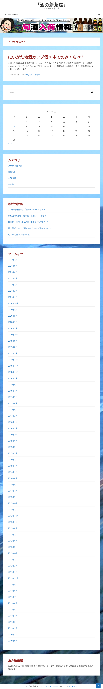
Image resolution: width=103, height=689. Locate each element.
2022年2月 (12, 259)
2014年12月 (13, 472)
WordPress (72, 686)
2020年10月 (13, 303)
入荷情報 (12, 178)
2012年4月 (12, 553)
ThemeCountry (52, 686)
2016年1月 (12, 428)
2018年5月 (12, 384)
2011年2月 (12, 622)
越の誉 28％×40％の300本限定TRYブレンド (29, 222)
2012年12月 (13, 515)
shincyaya (28, 74)
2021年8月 (12, 266)
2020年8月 (12, 309)
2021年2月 (12, 290)
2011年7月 (12, 597)
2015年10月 (13, 434)
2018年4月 (12, 390)
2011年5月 (12, 609)
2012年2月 (12, 565)
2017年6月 (12, 403)
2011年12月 (13, 572)
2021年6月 (12, 272)
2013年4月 (12, 503)
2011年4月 (12, 615)
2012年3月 (12, 559)
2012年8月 (12, 528)
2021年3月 (12, 284)
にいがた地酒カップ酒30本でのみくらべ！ (46, 57)
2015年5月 (12, 447)
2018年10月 (13, 372)
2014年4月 (12, 490)
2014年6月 (12, 478)
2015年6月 (12, 440)
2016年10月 (13, 422)
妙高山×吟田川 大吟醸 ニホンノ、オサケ (27, 215)
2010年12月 (13, 634)
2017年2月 (12, 415)
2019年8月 (12, 347)
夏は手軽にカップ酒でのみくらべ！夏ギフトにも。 (30, 228)
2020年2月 (12, 322)
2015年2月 (12, 459)
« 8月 (10, 143)
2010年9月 (12, 640)
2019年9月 (12, 340)
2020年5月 (12, 315)
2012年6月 (12, 540)
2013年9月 (12, 497)
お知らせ (12, 172)
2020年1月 (12, 328)
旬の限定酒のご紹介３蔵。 (20, 234)
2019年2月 (12, 353)
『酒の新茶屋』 (51, 4)
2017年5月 (12, 409)
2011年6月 (12, 603)
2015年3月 (12, 453)
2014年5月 (12, 484)
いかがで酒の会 (15, 165)
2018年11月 (13, 365)
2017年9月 (12, 397)
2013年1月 (12, 509)
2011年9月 (12, 584)
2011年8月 (12, 590)
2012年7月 (12, 534)
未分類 (37, 74)
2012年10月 (13, 522)
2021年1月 (12, 297)
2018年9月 (12, 378)
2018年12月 (13, 359)
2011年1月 (12, 628)
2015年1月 (12, 465)
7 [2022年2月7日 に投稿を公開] (14, 126)
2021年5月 (12, 278)
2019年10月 (13, 334)
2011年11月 (13, 578)
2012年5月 (12, 547)
